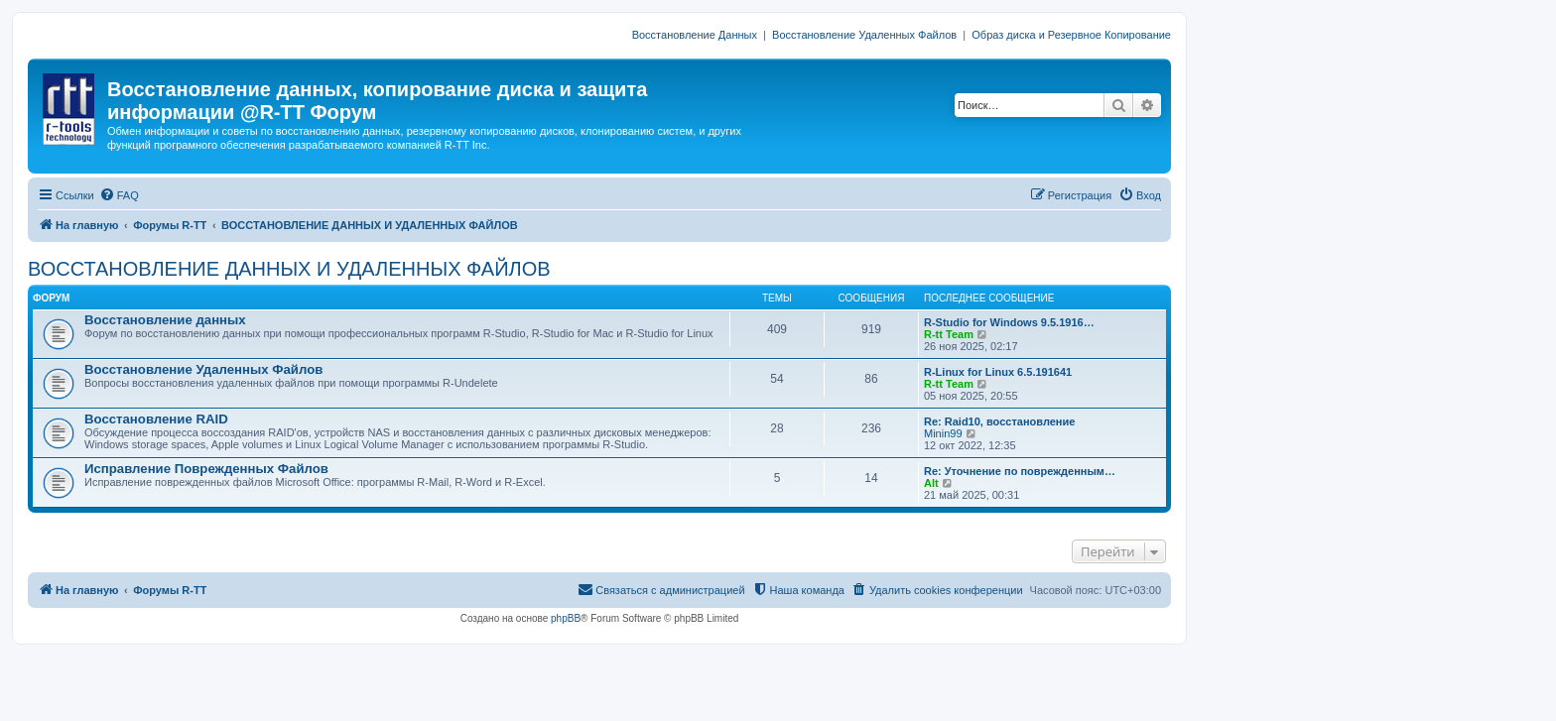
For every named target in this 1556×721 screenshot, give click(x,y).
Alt (931, 483)
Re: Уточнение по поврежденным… (1019, 471)
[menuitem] (119, 195)
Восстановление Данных (694, 35)
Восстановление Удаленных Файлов (864, 35)
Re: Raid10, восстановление (999, 421)
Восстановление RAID (156, 419)
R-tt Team (948, 334)
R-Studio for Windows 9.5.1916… (1009, 322)
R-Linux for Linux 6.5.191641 (998, 372)
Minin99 (943, 433)
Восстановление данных (165, 319)
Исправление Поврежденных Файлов (206, 468)
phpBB (566, 618)
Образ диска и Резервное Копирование (1071, 35)
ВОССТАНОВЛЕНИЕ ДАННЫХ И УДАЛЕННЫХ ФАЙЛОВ (289, 269)
